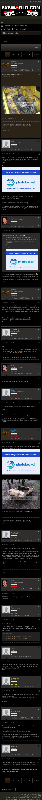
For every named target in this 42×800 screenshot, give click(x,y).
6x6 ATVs (14, 26)
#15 (39, 759)
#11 (39, 620)
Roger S (14, 746)
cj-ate (13, 648)
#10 (39, 593)
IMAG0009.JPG (17, 353)
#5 (39, 343)
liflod (12, 607)
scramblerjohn (16, 330)
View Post (24, 235)
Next (36, 54)
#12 (39, 661)
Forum (7, 26)
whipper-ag (15, 678)
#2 (39, 154)
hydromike (15, 532)
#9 (39, 545)
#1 (39, 74)
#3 (39, 231)
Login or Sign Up (35, 1)
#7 (39, 403)
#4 (39, 302)
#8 (39, 443)
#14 (39, 722)
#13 (39, 691)
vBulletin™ (29, 796)
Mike (13, 196)
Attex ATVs (23, 26)
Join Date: (14, 70)
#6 (39, 378)
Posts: (27, 70)
